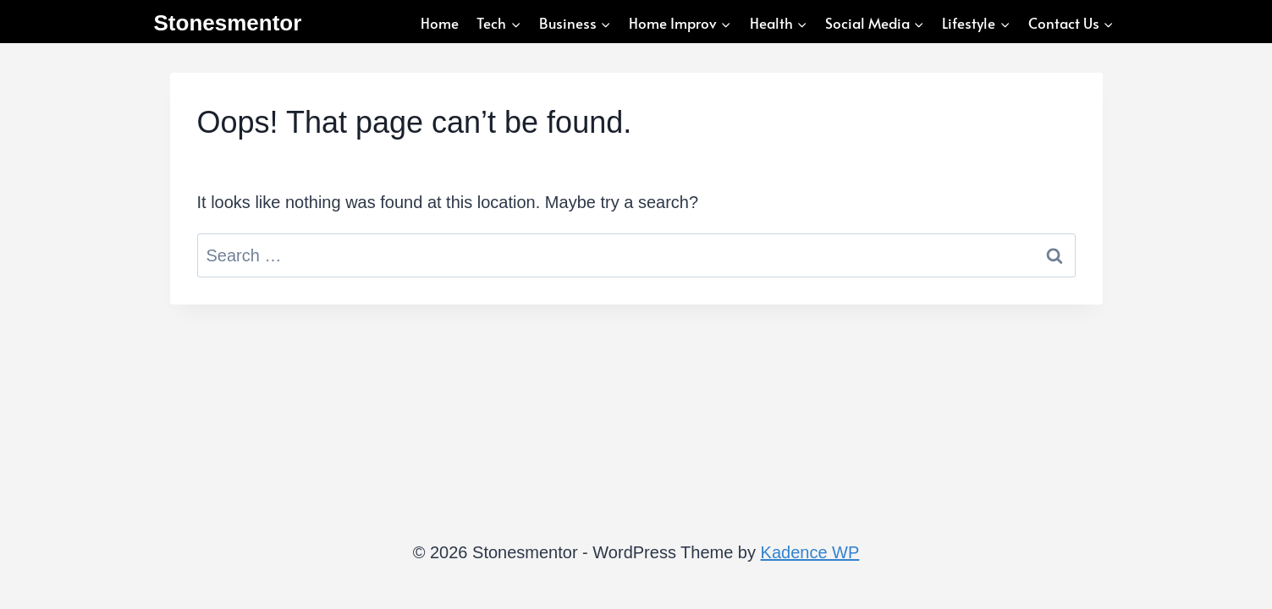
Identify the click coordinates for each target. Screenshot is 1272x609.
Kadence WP (810, 552)
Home (440, 23)
